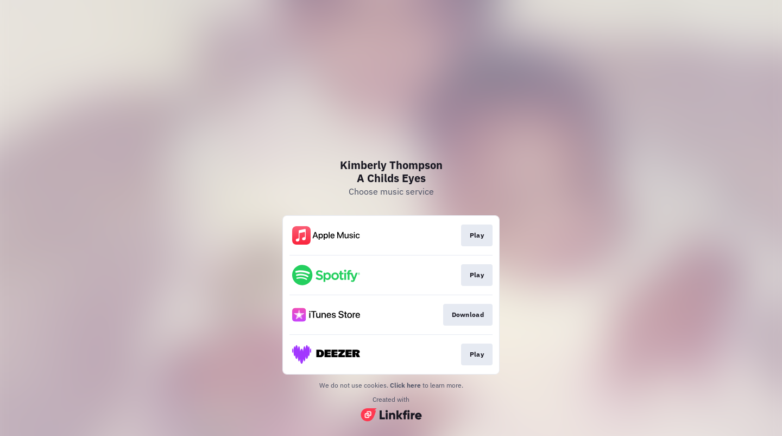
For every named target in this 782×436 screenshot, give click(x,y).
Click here (405, 385)
